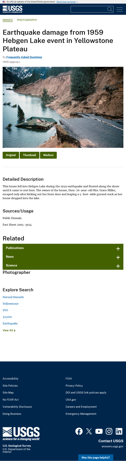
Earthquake (10, 323)
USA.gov (71, 399)
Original (11, 155)
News (10, 256)
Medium (48, 155)
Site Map (8, 392)
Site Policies (10, 385)
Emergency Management (81, 413)
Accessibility (10, 378)
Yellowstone (11, 303)
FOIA (69, 378)
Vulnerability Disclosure (17, 406)
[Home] (12, 12)
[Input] (92, 9)
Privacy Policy (74, 385)
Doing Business (12, 413)
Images (8, 20)
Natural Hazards (13, 297)
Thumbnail (29, 155)
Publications (15, 248)
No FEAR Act (11, 399)
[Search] (110, 9)
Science (11, 265)
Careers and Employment (81, 406)
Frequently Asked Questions (24, 57)
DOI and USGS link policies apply (86, 392)
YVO (5, 310)
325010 (7, 316)
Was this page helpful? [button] (96, 457)
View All (9, 330)
